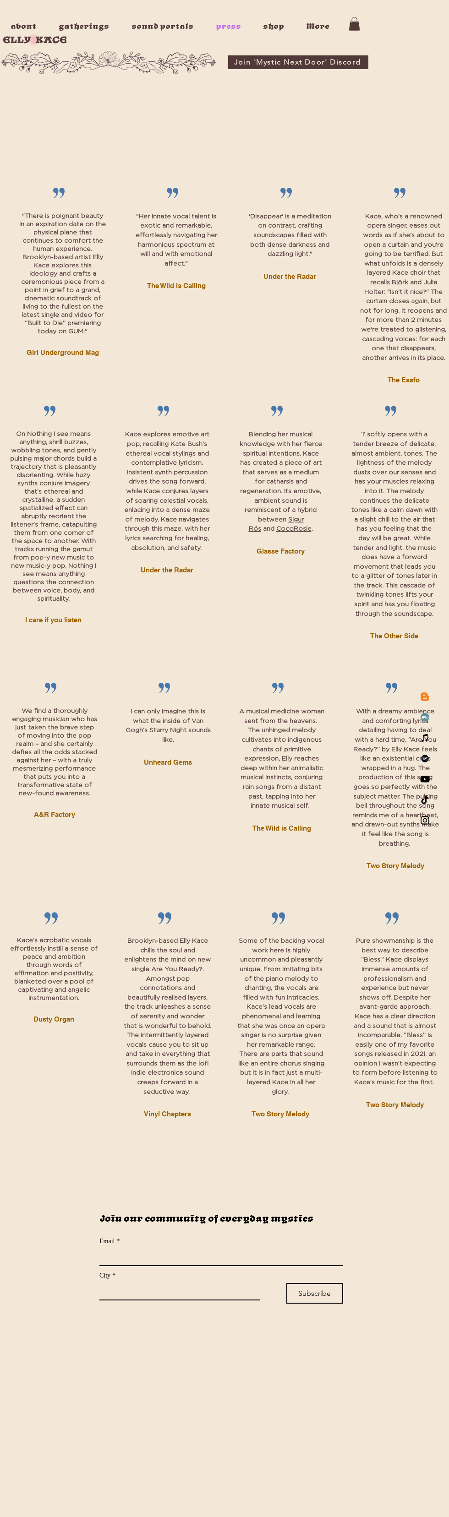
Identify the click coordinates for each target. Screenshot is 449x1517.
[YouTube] (425, 779)
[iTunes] (425, 738)
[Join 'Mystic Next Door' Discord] (298, 62)
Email (109, 1241)
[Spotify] (425, 758)
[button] (354, 24)
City (107, 1275)
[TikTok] (425, 799)
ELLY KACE (35, 40)
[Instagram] (425, 820)
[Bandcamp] (425, 717)
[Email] (218, 1257)
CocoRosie (294, 529)
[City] (177, 1291)
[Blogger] (425, 696)
